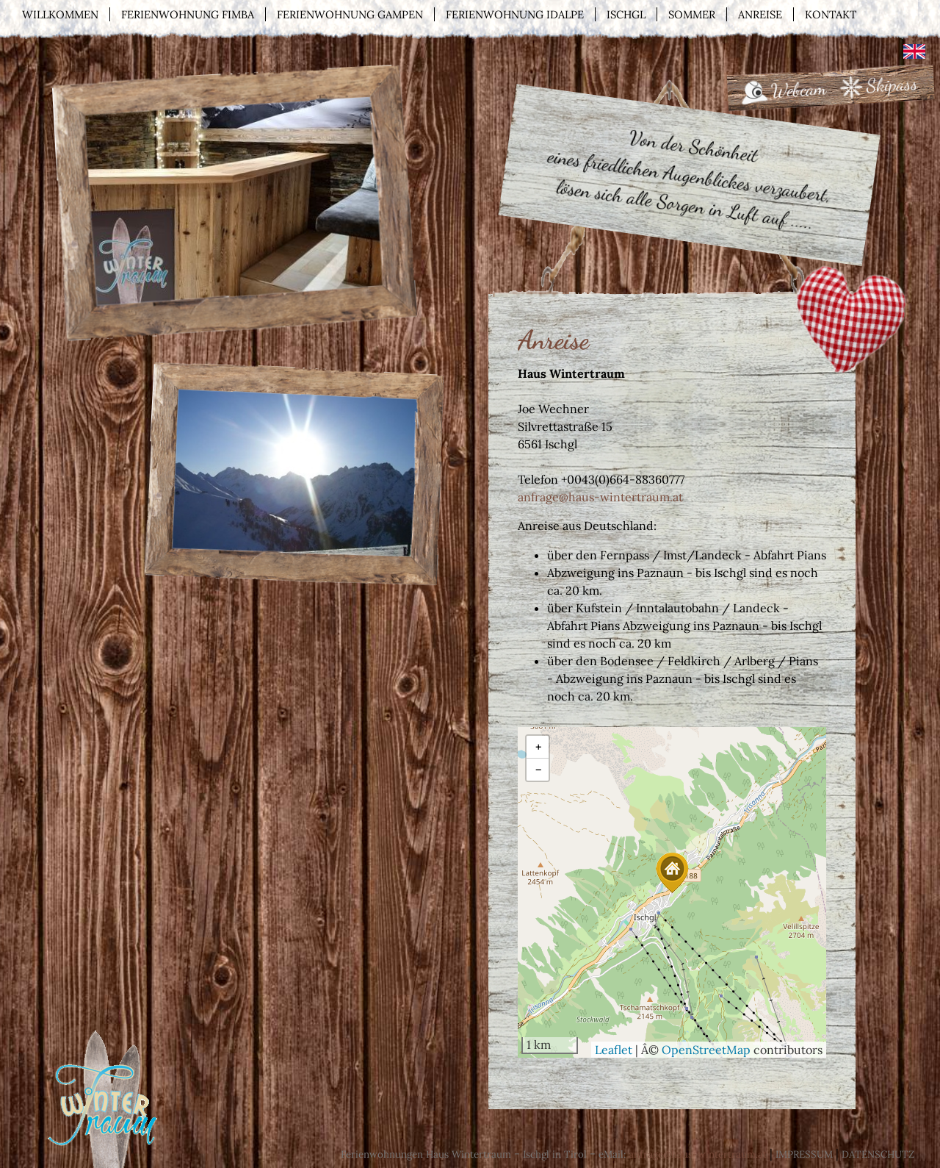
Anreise (760, 14)
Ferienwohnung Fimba (187, 14)
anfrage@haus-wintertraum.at (600, 497)
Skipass (892, 84)
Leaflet (613, 1049)
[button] (672, 873)
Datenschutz (878, 1154)
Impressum (804, 1154)
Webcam (798, 89)
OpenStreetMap (706, 1049)
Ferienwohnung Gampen (350, 14)
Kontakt (830, 14)
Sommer (691, 14)
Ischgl (626, 14)
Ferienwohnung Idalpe (515, 14)
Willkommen (60, 14)
